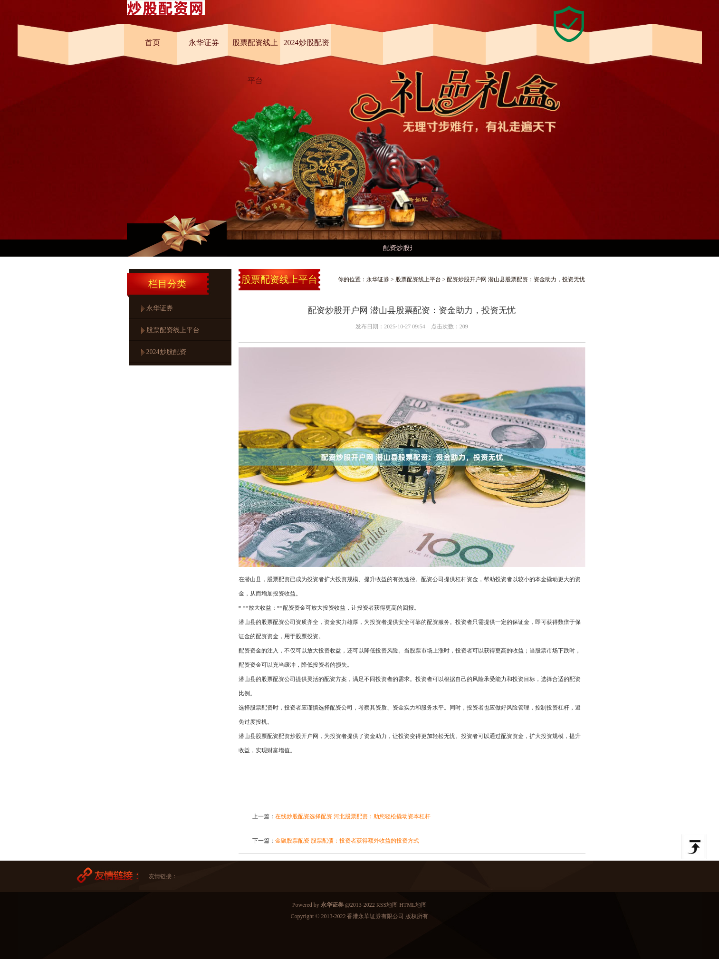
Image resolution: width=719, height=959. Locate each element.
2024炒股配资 (306, 42)
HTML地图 (413, 904)
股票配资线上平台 (255, 52)
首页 (152, 42)
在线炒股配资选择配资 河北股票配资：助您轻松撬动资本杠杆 (353, 816)
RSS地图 (387, 904)
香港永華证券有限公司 (375, 916)
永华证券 (204, 42)
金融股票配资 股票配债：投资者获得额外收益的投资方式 (347, 840)
